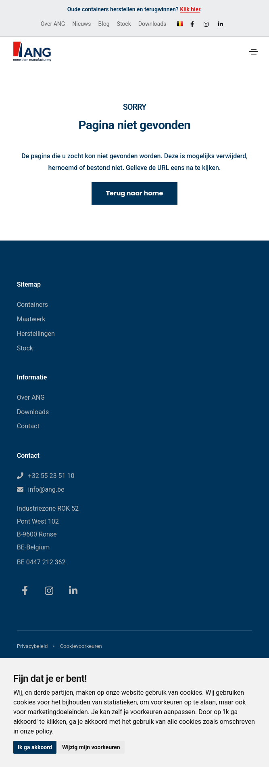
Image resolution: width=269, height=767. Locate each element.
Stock (124, 24)
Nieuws (81, 24)
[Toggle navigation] (253, 51)
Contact (28, 426)
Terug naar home (134, 193)
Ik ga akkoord (35, 747)
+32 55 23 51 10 (51, 476)
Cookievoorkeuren (81, 646)
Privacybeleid (32, 646)
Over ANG (53, 24)
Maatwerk (31, 319)
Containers (32, 304)
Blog (104, 24)
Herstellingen (36, 333)
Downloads (152, 24)
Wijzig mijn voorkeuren (91, 747)
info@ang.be (46, 489)
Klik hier (190, 9)
